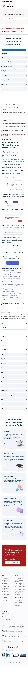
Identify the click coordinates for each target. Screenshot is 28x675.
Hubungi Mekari (18, 600)
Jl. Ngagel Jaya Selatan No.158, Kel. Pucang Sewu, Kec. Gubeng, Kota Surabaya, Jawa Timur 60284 (12, 632)
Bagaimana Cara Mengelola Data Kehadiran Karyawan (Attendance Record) (13, 319)
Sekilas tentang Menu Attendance (8, 100)
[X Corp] (15, 246)
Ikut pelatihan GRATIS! (12, 155)
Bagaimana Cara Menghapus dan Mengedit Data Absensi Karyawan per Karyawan (13, 131)
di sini (9, 240)
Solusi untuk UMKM (19, 578)
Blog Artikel (4, 600)
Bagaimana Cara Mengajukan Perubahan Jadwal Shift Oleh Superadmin (13, 127)
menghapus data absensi (17, 161)
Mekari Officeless (5, 586)
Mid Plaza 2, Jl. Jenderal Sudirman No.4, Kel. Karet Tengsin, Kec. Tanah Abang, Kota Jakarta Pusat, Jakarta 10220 (13, 627)
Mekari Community (19, 602)
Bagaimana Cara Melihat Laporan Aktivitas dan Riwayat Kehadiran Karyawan (12, 294)
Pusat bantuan (18, 599)
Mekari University (5, 594)
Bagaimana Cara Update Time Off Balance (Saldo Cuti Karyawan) (12, 273)
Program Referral (18, 603)
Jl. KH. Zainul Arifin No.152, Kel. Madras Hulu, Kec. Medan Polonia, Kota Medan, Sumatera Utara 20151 (13, 642)
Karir (3, 617)
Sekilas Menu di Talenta (8, 270)
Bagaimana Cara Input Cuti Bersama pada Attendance (13, 116)
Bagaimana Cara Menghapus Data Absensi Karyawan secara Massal (13, 135)
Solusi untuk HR (18, 583)
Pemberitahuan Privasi (6, 619)
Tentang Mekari (5, 613)
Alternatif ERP (18, 592)
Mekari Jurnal (5, 578)
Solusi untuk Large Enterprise (19, 581)
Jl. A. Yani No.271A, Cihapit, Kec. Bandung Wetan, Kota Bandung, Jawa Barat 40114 (14, 637)
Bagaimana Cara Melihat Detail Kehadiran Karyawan (12, 104)
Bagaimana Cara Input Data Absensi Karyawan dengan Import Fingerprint (13, 120)
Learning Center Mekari (11, 151)
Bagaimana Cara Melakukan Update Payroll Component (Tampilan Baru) (11, 277)
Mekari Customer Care (12, 562)
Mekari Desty (4, 593)
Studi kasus (4, 599)
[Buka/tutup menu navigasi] (24, 6)
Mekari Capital (5, 591)
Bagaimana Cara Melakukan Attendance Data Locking (13, 112)
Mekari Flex (4, 583)
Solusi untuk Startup (19, 577)
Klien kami (4, 616)
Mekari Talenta (5, 577)
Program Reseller (18, 605)
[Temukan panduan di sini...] (14, 18)
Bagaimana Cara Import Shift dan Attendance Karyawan (13, 123)
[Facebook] (13, 246)
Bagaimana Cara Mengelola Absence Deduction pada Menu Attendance (13, 304)
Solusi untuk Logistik (19, 591)
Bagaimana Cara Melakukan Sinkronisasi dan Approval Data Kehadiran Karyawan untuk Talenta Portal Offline (13, 315)
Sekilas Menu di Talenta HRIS (9, 291)
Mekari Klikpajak (5, 588)
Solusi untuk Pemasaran (20, 588)
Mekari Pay (4, 589)
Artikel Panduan (18, 607)
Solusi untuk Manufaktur (20, 589)
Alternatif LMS (18, 594)
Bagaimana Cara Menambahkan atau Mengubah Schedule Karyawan (11, 298)
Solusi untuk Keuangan (20, 584)
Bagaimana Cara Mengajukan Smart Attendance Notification (11, 108)
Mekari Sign (4, 581)
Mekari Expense (5, 585)
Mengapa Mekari (5, 614)
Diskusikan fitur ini (14, 50)
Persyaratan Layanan (6, 621)
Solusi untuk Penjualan (20, 586)
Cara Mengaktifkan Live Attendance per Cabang (12, 307)
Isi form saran (12, 262)
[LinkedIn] (17, 246)
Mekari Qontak (5, 580)
